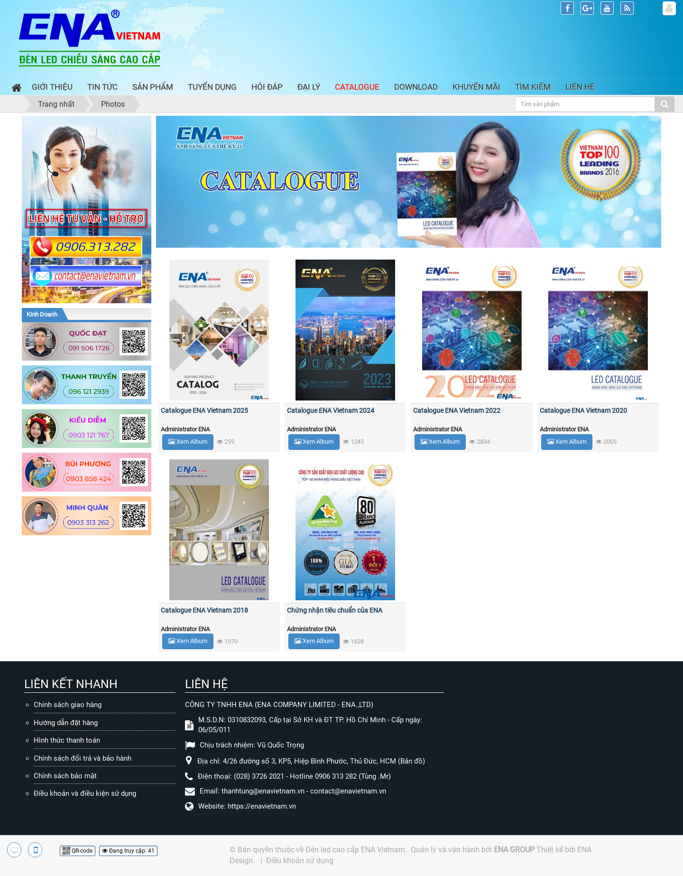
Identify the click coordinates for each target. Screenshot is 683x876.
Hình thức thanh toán (67, 740)
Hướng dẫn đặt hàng (66, 722)
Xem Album (187, 441)
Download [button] (416, 87)
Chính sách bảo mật (65, 776)
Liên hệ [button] (580, 87)
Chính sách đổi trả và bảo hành (82, 758)
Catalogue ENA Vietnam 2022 (456, 410)
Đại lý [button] (308, 87)
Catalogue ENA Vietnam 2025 (204, 410)
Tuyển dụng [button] (212, 87)
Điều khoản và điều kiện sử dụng (85, 793)
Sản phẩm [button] (152, 87)
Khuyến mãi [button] (476, 87)
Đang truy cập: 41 (128, 851)
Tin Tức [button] (102, 87)
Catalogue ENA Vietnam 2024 (330, 410)
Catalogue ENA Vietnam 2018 (204, 610)
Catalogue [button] (357, 87)
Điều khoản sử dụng (299, 860)
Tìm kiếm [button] (533, 87)
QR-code (77, 851)
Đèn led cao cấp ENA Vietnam (355, 849)
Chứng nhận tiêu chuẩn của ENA (334, 610)
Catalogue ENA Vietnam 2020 (583, 410)
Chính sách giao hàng (68, 704)
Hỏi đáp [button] (267, 87)
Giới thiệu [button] (52, 87)
